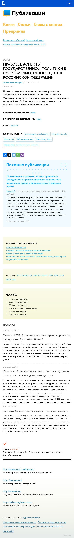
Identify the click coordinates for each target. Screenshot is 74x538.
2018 (8, 279)
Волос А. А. (11, 191)
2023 (40, 275)
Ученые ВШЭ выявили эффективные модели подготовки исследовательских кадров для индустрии (36, 373)
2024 (35, 275)
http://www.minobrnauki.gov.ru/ (18, 469)
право (63, 256)
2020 (56, 275)
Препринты (14, 31)
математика (41, 256)
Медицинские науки (18, 305)
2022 (45, 275)
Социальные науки (17, 311)
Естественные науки (18, 301)
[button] (7, 169)
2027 (19, 275)
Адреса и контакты (31, 517)
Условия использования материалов (19, 522)
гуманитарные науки (15, 253)
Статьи (24, 24)
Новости (9, 325)
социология (11, 259)
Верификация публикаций (14, 40)
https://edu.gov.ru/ (12, 480)
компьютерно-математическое (20, 256)
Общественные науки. (13, 82)
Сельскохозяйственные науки (23, 308)
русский (14, 125)
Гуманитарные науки (18, 298)
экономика (23, 259)
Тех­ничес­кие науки (17, 314)
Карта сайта (8, 531)
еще (14, 279)
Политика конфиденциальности (52, 522)
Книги (9, 24)
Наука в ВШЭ (39, 44)
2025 (29, 275)
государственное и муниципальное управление (28, 250)
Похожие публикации (27, 164)
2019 (61, 275)
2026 (24, 275)
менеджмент (53, 256)
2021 (51, 275)
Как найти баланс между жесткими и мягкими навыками (35, 411)
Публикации (28, 13)
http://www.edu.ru (12, 491)
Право (32, 112)
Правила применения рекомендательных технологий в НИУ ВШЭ (33, 526)
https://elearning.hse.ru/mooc (18, 502)
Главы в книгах (48, 24)
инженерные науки (34, 253)
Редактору (67, 535)
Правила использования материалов (18, 44)
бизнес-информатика (16, 247)
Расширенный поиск (35, 40)
